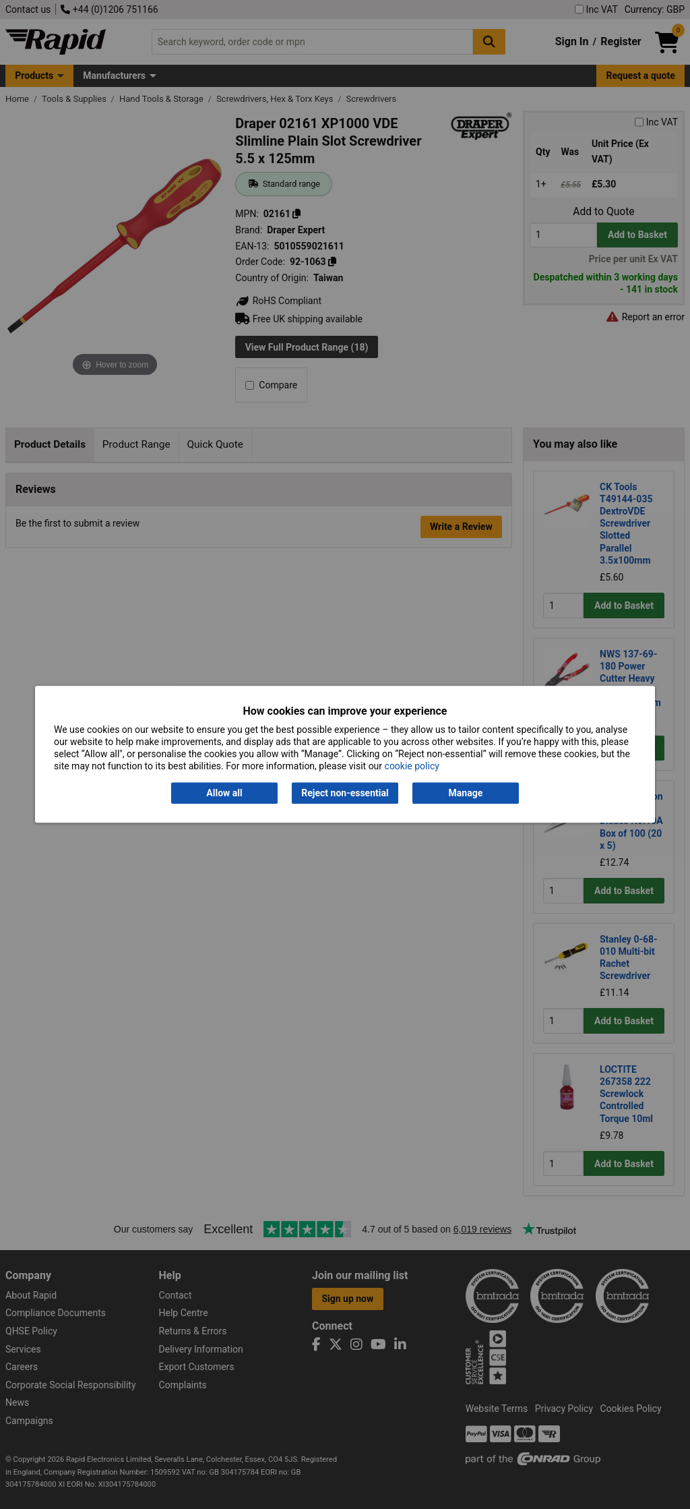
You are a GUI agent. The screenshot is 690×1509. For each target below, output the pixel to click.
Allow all (224, 793)
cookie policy (412, 766)
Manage (466, 793)
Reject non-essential (344, 793)
